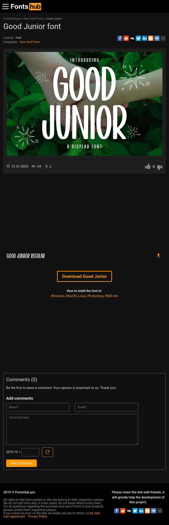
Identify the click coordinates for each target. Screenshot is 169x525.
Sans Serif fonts (30, 42)
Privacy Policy (37, 516)
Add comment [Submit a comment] (21, 463)
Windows (57, 296)
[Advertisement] (84, 211)
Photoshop (96, 296)
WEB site (111, 296)
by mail (95, 513)
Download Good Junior (84, 276)
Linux (82, 296)
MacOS (71, 296)
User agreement (14, 516)
